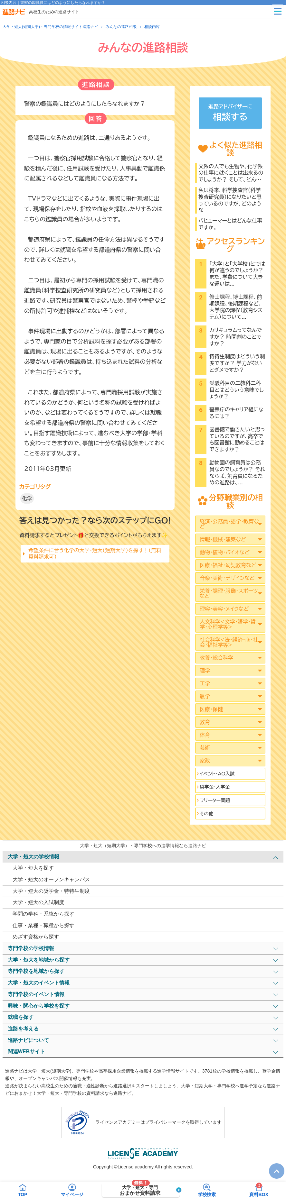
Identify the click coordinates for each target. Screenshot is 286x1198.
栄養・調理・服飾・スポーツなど (229, 593)
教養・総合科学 (216, 657)
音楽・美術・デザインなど (227, 578)
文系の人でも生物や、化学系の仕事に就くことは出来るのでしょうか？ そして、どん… (230, 173)
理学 (205, 670)
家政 (205, 760)
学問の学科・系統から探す (43, 914)
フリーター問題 (215, 800)
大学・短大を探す (33, 868)
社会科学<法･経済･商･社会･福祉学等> (229, 642)
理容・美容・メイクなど (224, 608)
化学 (27, 498)
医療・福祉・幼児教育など (228, 565)
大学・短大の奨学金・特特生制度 (51, 891)
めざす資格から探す (36, 936)
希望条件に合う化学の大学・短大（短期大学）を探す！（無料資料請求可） (94, 553)
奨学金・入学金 (215, 786)
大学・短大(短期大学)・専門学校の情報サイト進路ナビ (50, 26)
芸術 (205, 747)
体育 (205, 734)
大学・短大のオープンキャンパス (51, 879)
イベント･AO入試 (217, 773)
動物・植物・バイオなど (225, 552)
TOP (273, 1165)
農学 (205, 696)
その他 (206, 813)
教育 (205, 722)
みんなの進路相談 (121, 26)
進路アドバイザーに (230, 113)
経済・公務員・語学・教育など (229, 524)
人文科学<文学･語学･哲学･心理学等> (227, 624)
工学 (205, 683)
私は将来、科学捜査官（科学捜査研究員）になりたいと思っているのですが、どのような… (230, 200)
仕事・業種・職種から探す (43, 925)
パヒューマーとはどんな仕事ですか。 (230, 224)
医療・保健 (211, 709)
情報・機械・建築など (223, 539)
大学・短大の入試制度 (38, 902)
